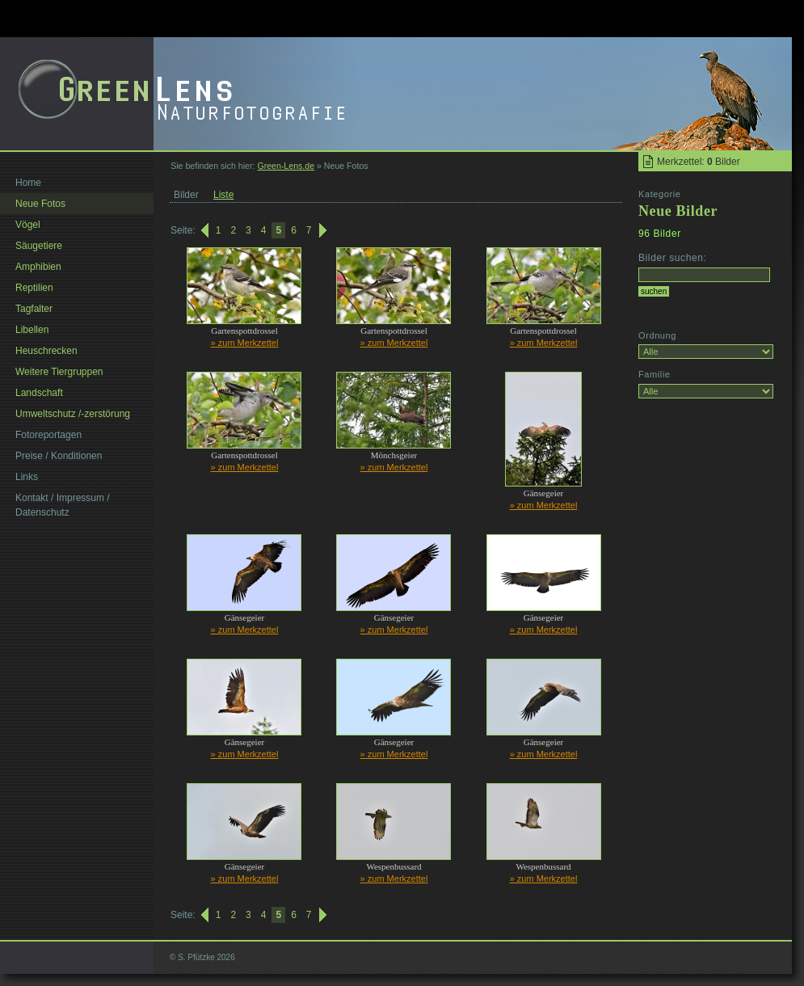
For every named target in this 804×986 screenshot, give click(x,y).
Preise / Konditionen (58, 455)
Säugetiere (38, 245)
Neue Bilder (678, 211)
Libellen (31, 329)
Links (26, 476)
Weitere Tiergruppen (59, 371)
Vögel (27, 224)
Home (28, 182)
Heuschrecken (46, 350)
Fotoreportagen (48, 434)
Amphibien (38, 266)
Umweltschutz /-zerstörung (72, 413)
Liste (223, 194)
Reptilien (34, 287)
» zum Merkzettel (245, 343)
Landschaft (39, 392)
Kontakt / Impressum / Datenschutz (62, 505)
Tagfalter (34, 308)
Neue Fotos (40, 203)
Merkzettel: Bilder (698, 161)
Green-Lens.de (285, 166)
